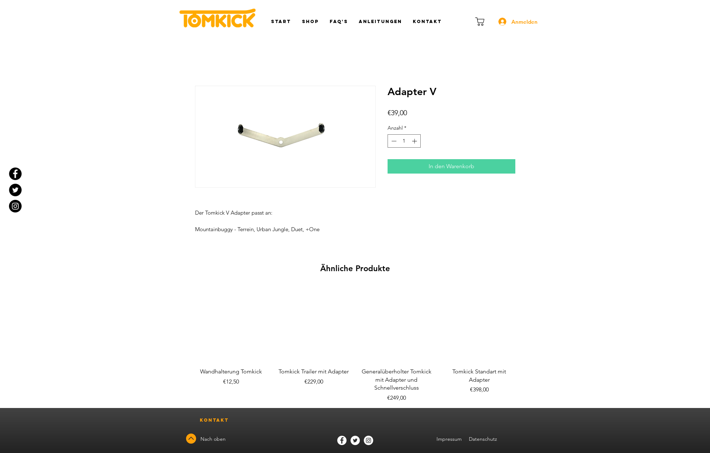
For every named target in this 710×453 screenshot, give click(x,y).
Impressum (449, 439)
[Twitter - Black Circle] (15, 190)
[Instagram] (15, 206)
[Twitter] (355, 440)
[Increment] (415, 141)
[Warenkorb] (480, 21)
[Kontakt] (214, 420)
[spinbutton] (404, 141)
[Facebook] (342, 440)
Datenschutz (483, 439)
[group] (355, 344)
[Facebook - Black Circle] (15, 173)
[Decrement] (393, 141)
